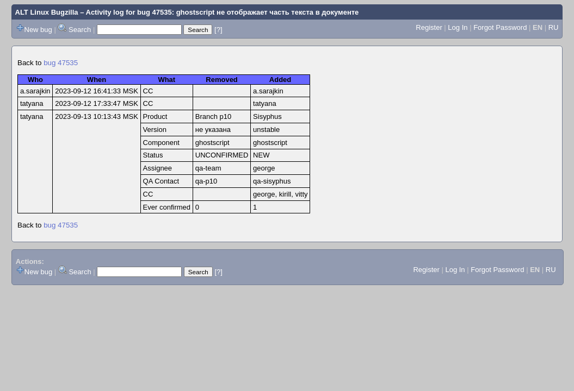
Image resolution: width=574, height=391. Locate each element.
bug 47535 (61, 63)
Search (80, 30)
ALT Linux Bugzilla (46, 12)
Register (429, 27)
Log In (457, 27)
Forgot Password (500, 27)
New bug (38, 30)
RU (553, 27)
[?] (218, 30)
